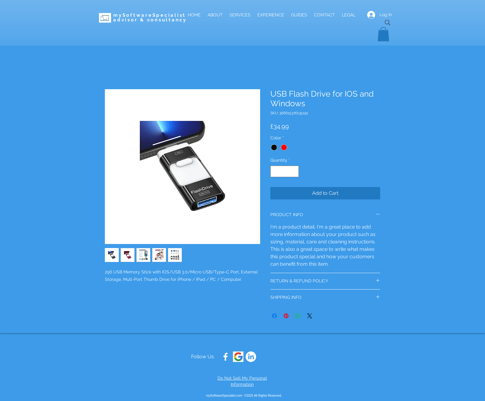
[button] (383, 34)
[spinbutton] (284, 171)
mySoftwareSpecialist (149, 15)
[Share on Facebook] (274, 316)
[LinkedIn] (251, 356)
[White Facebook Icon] (225, 356)
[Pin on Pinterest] (286, 316)
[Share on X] (309, 316)
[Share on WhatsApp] (298, 316)
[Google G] (238, 356)
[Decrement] (275, 171)
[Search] (387, 22)
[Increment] (294, 171)
